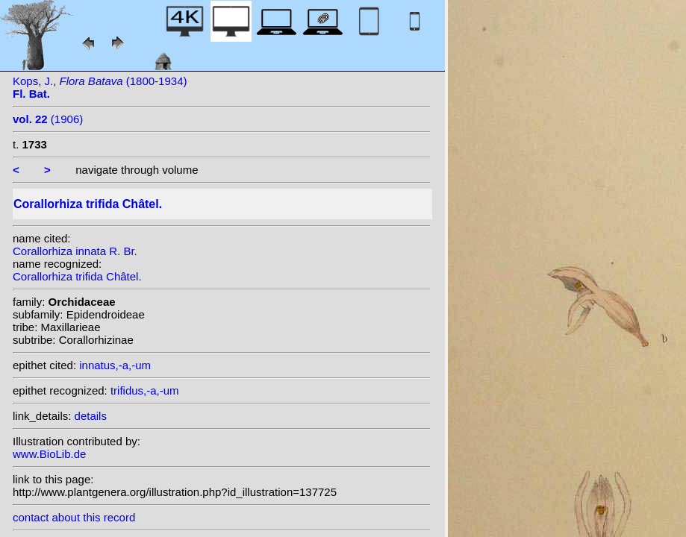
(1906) (48, 119)
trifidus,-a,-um (144, 390)
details (91, 415)
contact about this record (74, 517)
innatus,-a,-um (115, 365)
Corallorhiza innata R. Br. (75, 251)
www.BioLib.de (49, 454)
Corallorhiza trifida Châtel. (77, 276)
